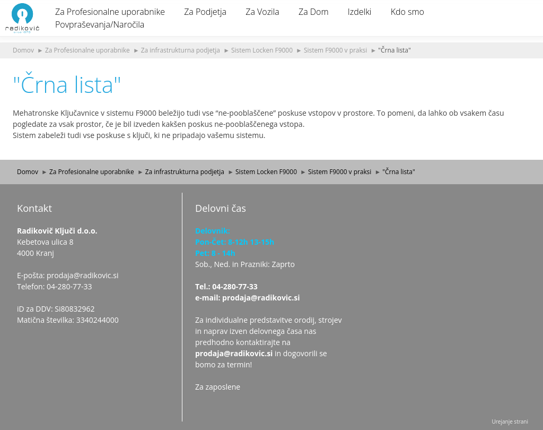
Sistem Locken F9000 (262, 50)
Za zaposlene (217, 387)
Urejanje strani (510, 421)
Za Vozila (262, 12)
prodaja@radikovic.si (234, 353)
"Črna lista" (394, 50)
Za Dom (314, 12)
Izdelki (360, 12)
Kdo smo (407, 12)
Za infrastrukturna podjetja (180, 50)
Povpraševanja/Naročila (99, 24)
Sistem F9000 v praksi (335, 50)
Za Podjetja (205, 12)
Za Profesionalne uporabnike (110, 12)
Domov (23, 50)
